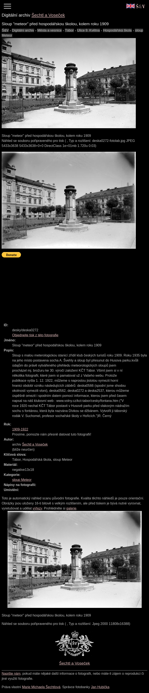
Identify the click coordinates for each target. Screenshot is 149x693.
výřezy (37, 508)
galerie (71, 508)
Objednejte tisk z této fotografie (35, 335)
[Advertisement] (75, 288)
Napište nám (11, 673)
